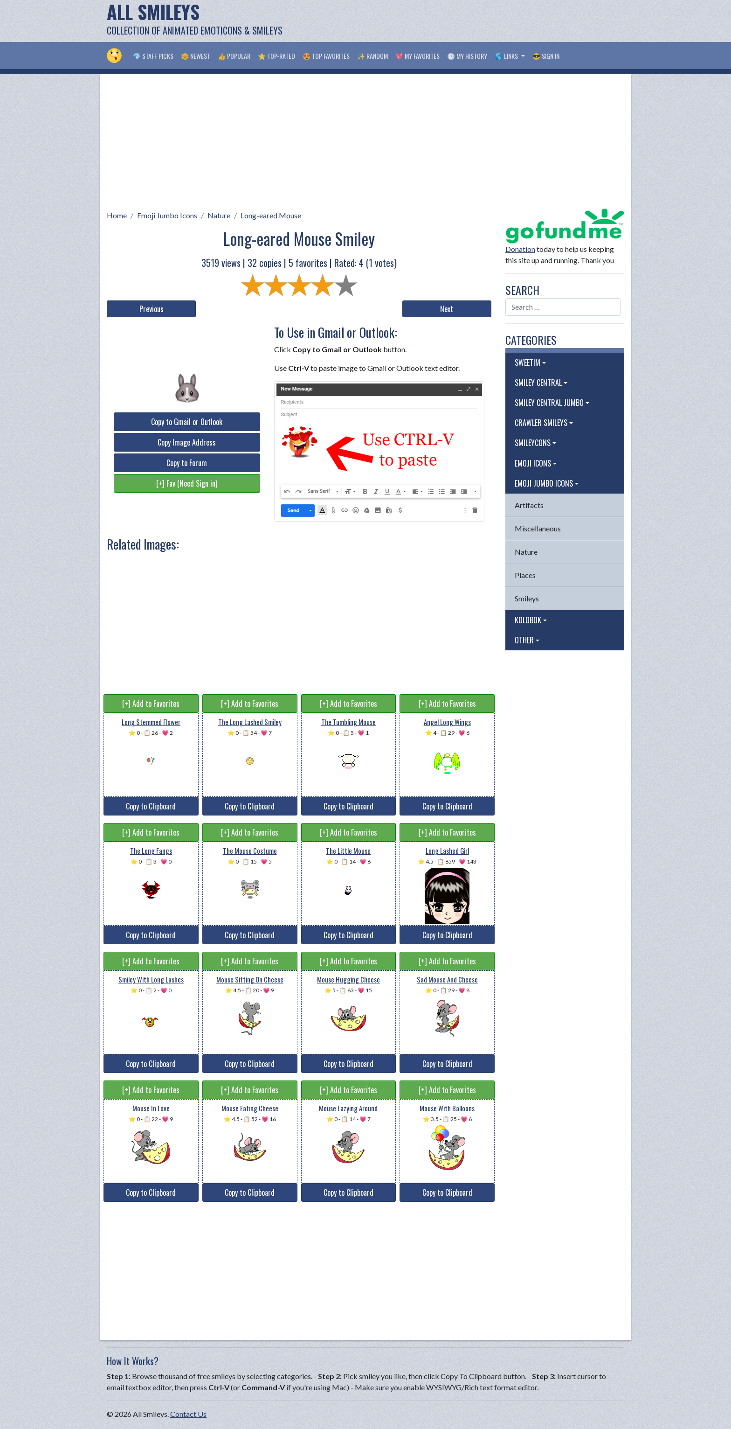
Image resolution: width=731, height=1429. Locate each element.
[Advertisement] (454, 21)
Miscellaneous (538, 528)
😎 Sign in (545, 56)
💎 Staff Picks (153, 56)
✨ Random (372, 56)
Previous (151, 308)
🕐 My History (467, 56)
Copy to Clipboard (151, 806)
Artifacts (529, 505)
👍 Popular (234, 56)
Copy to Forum (186, 462)
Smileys (527, 598)
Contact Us (188, 1413)
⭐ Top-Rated (276, 56)
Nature (218, 215)
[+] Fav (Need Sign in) (186, 483)
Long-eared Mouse (271, 215)
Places (525, 575)
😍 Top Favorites (326, 56)
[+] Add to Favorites (150, 703)
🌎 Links (507, 56)
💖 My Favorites (417, 56)
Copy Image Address (187, 442)
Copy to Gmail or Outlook (186, 421)
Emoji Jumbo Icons (167, 215)
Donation (520, 248)
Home (117, 215)
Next (446, 308)
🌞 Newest (195, 56)
